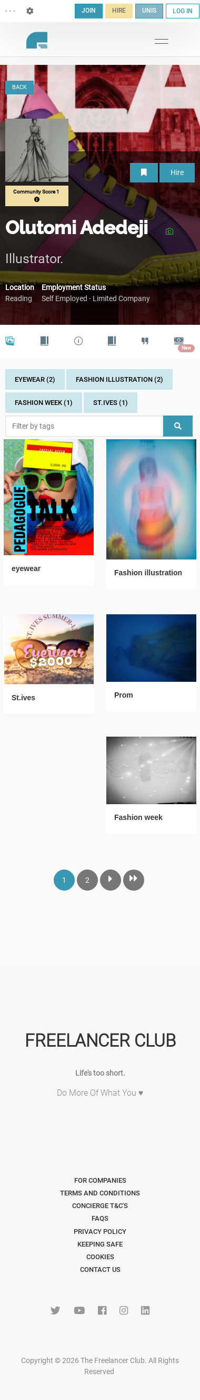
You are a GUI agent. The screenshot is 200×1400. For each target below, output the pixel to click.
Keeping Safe (100, 1244)
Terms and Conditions (100, 1193)
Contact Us (100, 1269)
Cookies (100, 1257)
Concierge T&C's (100, 1206)
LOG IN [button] (183, 11)
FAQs (100, 1218)
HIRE (119, 10)
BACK (19, 87)
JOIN (89, 10)
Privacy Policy (100, 1231)
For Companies (100, 1180)
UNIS (149, 10)
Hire (177, 172)
